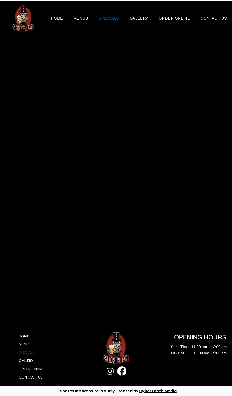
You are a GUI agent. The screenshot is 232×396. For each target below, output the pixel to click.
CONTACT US (31, 377)
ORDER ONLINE (31, 369)
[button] (81, 18)
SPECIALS (26, 352)
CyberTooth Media (158, 391)
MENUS (24, 344)
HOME (24, 336)
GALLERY (26, 360)
